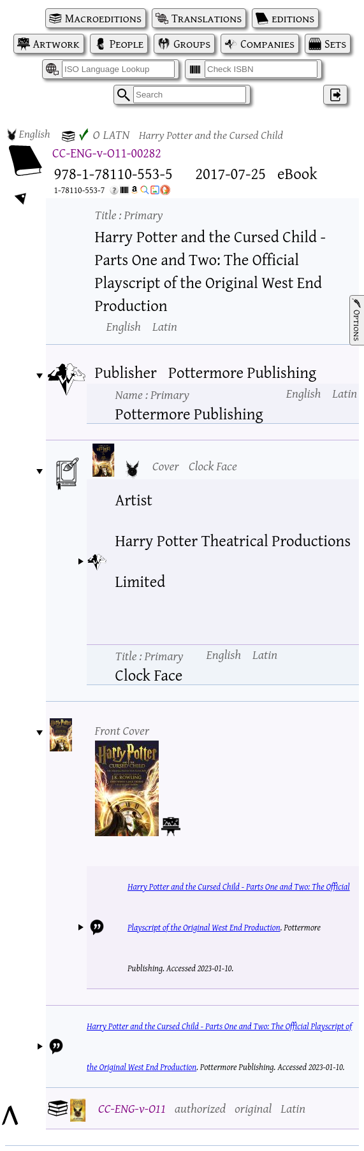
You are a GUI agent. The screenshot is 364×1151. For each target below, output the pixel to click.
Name (152, 394)
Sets (335, 43)
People (126, 43)
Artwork (56, 43)
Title (129, 214)
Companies (267, 43)
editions (293, 18)
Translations (206, 18)
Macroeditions (103, 18)
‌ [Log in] (335, 95)
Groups (191, 43)
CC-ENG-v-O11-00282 (106, 152)
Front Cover (122, 730)
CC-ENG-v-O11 (132, 1108)
